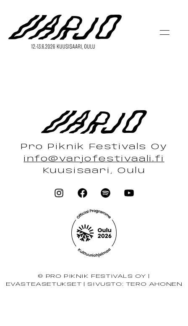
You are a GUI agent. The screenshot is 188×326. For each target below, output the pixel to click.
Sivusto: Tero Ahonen (134, 284)
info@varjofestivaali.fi (94, 159)
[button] (164, 32)
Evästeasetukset (43, 284)
